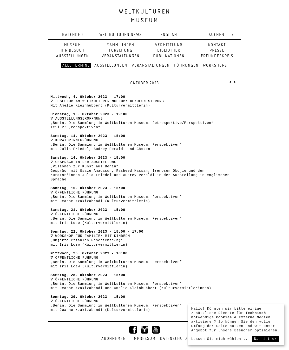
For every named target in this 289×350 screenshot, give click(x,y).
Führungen (186, 66)
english (168, 35)
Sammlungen (120, 45)
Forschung (120, 51)
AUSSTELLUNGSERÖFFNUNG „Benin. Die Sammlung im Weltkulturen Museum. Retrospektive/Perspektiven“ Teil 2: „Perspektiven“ (132, 123)
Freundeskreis (217, 56)
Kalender (72, 35)
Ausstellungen (72, 56)
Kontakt (217, 45)
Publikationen (169, 56)
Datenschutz (174, 339)
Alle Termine (76, 66)
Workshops (215, 66)
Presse (217, 51)
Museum (72, 45)
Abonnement (114, 339)
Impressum (144, 339)
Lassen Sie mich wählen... (219, 339)
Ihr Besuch (72, 51)
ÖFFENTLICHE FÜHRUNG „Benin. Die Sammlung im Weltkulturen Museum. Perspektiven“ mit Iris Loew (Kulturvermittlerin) (116, 218)
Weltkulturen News (120, 35)
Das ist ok (265, 339)
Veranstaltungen (121, 56)
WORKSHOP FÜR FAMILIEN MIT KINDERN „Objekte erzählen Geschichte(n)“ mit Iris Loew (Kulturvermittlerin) (90, 240)
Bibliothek (168, 51)
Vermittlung (169, 45)
